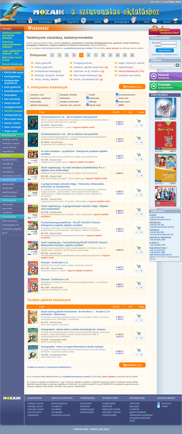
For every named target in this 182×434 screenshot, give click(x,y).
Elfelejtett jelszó (171, 54)
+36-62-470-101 (157, 225)
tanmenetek (8, 184)
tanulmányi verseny (12, 176)
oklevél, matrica (12, 123)
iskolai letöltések (59, 403)
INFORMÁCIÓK (137, 398)
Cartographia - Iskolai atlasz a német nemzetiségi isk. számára (73, 329)
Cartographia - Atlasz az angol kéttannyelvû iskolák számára (72, 346)
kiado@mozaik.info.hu (160, 219)
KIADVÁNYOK (35, 398)
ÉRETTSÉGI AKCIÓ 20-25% (12, 58)
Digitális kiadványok (76, 20)
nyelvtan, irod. (35, 95)
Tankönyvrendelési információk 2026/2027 (12, 35)
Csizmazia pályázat (12, 229)
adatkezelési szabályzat (141, 415)
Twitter (164, 406)
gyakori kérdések (137, 412)
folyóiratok (7, 188)
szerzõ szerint (9, 147)
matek (90, 95)
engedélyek (8, 151)
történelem (63, 98)
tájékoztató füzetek (111, 409)
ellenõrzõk (107, 406)
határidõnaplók (109, 415)
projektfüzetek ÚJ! (13, 91)
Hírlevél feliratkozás (12, 64)
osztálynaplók (108, 403)
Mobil (106, 429)
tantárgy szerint (10, 139)
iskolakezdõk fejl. (13, 115)
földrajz (91, 102)
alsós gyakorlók (12, 87)
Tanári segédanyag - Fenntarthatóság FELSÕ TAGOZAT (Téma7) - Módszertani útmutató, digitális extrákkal (75, 244)
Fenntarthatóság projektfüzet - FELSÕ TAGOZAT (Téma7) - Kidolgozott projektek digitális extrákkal (71, 224)
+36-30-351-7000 (157, 252)
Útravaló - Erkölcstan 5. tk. (54, 262)
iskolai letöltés (9, 160)
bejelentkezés (164, 50)
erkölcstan (92, 98)
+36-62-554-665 (157, 232)
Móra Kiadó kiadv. (13, 119)
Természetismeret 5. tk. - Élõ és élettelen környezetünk (69, 117)
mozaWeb (56, 409)
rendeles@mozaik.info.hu (162, 227)
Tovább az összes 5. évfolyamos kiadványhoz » (49, 367)
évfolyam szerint (35, 403)
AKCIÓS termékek (13, 111)
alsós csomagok (12, 127)
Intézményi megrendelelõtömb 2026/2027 (11, 44)
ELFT (4, 233)
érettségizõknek (12, 76)
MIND (120, 105)
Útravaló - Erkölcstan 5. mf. (55, 279)
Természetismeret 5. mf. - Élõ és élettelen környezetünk (69, 134)
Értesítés (165, 87)
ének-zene (122, 98)
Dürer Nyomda (9, 221)
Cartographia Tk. (10, 225)
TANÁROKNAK (87, 398)
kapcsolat (7, 208)
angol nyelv (123, 102)
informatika (34, 102)
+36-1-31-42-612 (157, 250)
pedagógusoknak (13, 107)
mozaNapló (8, 172)
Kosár (170, 20)
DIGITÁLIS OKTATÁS (62, 398)
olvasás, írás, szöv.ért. (69, 105)
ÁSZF (132, 421)
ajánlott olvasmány (37, 105)
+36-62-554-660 (157, 217)
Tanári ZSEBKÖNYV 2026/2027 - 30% (12, 52)
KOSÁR (129, 86)
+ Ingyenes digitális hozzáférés (81, 162)
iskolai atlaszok (12, 103)
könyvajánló (10, 95)
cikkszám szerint (10, 143)
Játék (101, 20)
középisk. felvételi (67, 95)
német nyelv (93, 105)
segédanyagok (9, 192)
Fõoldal (17, 20)
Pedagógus (125, 20)
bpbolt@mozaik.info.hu (161, 254)
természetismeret (125, 95)
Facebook (166, 403)
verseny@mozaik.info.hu (161, 234)
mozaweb (7, 168)
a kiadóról (7, 212)
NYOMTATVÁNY (110, 398)
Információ (149, 20)
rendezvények (9, 196)
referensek (7, 204)
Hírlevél (165, 77)
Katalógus (49, 20)
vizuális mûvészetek (68, 102)
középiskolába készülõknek (11, 81)
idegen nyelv (10, 131)
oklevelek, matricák (111, 412)
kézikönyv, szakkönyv (39, 98)
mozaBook (7, 164)
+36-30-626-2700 (157, 240)
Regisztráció (157, 54)
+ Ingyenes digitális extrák (83, 127)
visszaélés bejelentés (139, 418)
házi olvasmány (12, 99)
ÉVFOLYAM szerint (13, 72)
